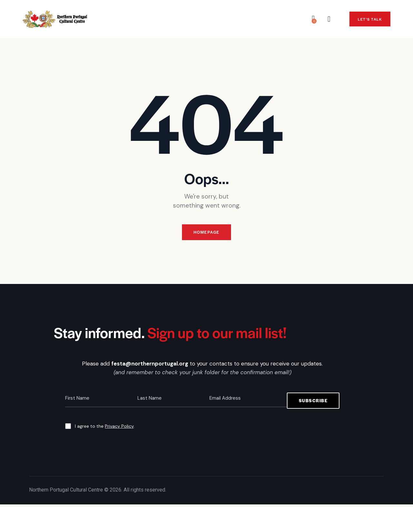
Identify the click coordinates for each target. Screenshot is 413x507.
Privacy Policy (119, 429)
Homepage (206, 233)
